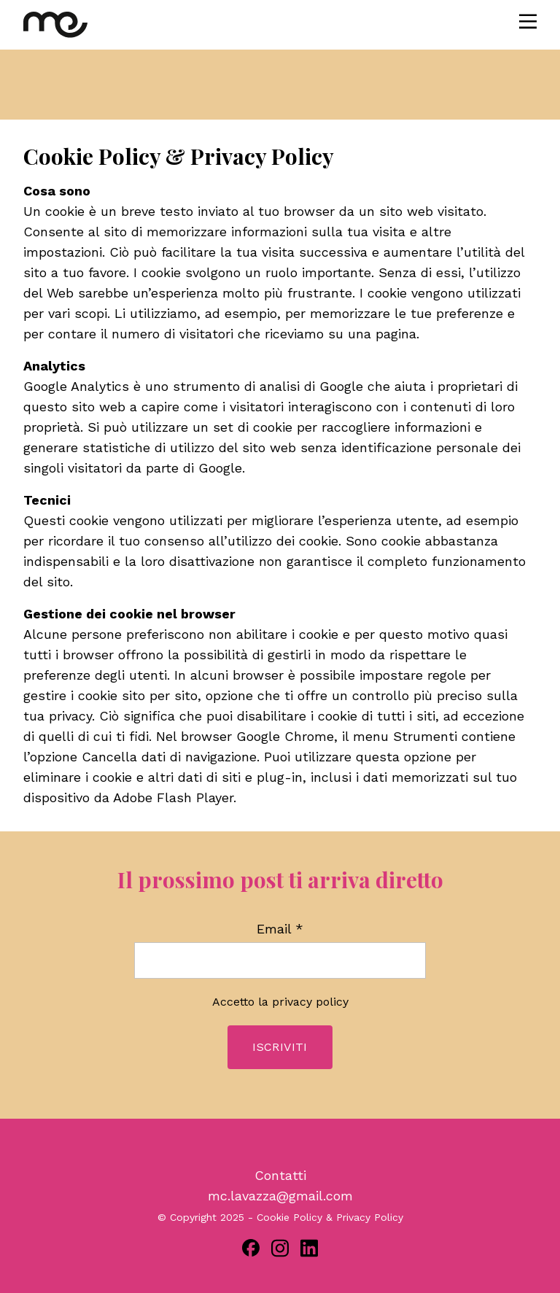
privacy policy (310, 1002)
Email (280, 929)
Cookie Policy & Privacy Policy (330, 1217)
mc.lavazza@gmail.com (280, 1195)
